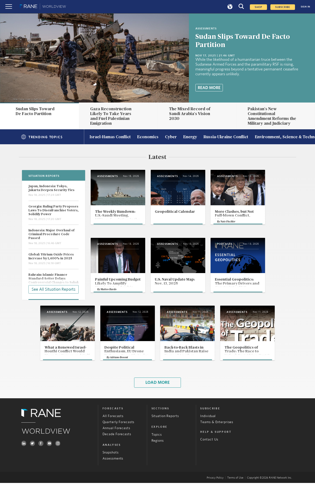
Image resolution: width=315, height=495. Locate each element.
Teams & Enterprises (216, 434)
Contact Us (209, 451)
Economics (147, 137)
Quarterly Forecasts (119, 434)
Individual (208, 428)
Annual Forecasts (116, 440)
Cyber (171, 137)
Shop (258, 7)
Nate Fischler (247, 230)
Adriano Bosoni (110, 369)
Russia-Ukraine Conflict (225, 137)
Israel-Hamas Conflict (110, 137)
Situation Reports (165, 428)
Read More (209, 88)
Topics (156, 446)
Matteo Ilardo (109, 300)
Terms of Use (235, 489)
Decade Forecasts (117, 446)
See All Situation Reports (53, 289)
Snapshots (111, 465)
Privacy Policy (215, 489)
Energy (190, 137)
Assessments (113, 470)
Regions (157, 452)
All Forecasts (113, 428)
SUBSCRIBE (282, 7)
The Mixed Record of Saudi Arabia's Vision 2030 (189, 114)
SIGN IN (305, 7)
